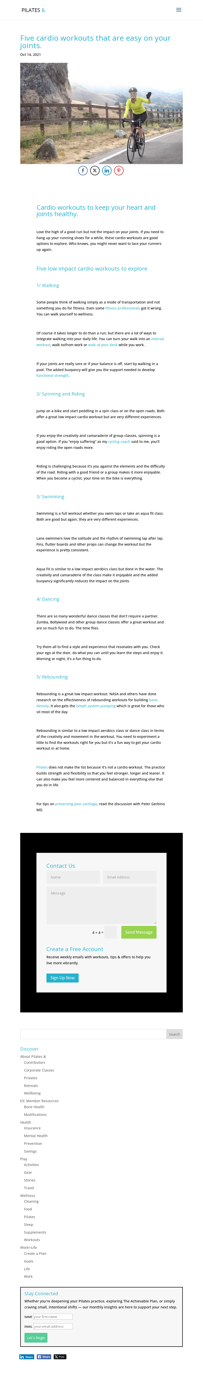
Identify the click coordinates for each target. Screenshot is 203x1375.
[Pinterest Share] (119, 170)
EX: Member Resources (39, 1100)
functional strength (52, 375)
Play (23, 1159)
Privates (30, 1078)
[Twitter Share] (95, 170)
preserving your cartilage (76, 803)
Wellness (27, 1195)
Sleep (28, 1224)
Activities (31, 1164)
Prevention (33, 1143)
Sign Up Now (62, 978)
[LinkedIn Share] (107, 170)
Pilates (42, 767)
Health (25, 1122)
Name (28, 1317)
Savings (30, 1151)
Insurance (32, 1128)
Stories (29, 1180)
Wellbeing (32, 1093)
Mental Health (36, 1135)
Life (27, 1269)
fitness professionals (122, 308)
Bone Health (34, 1106)
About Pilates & (33, 1056)
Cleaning (31, 1201)
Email (28, 1326)
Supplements (35, 1232)
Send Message (139, 932)
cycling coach (119, 441)
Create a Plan (35, 1253)
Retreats (31, 1085)
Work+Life (28, 1247)
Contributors (34, 1062)
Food (28, 1209)
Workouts (32, 1239)
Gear (28, 1172)
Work (28, 1276)
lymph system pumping (96, 705)
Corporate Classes (39, 1070)
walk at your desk (103, 344)
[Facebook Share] (83, 170)
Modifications (35, 1114)
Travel (29, 1187)
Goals (28, 1261)
